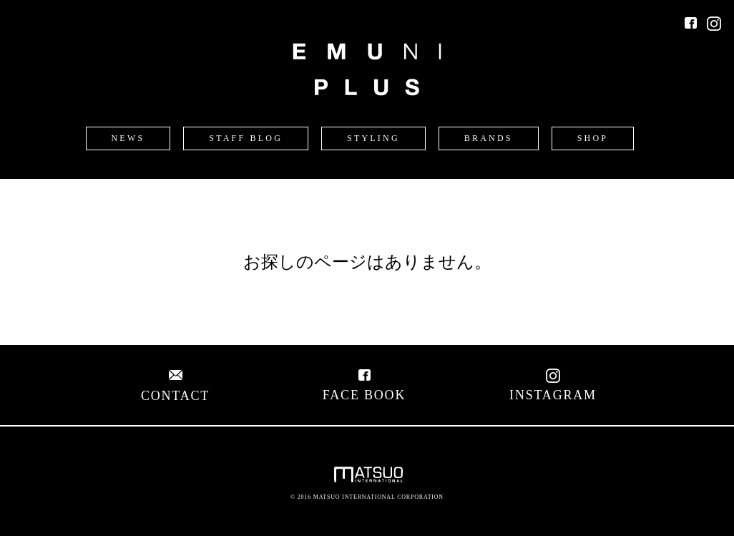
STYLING (373, 138)
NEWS (128, 138)
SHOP (592, 138)
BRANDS (488, 138)
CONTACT (175, 388)
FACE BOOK (364, 387)
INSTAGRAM (553, 387)
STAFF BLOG (246, 138)
